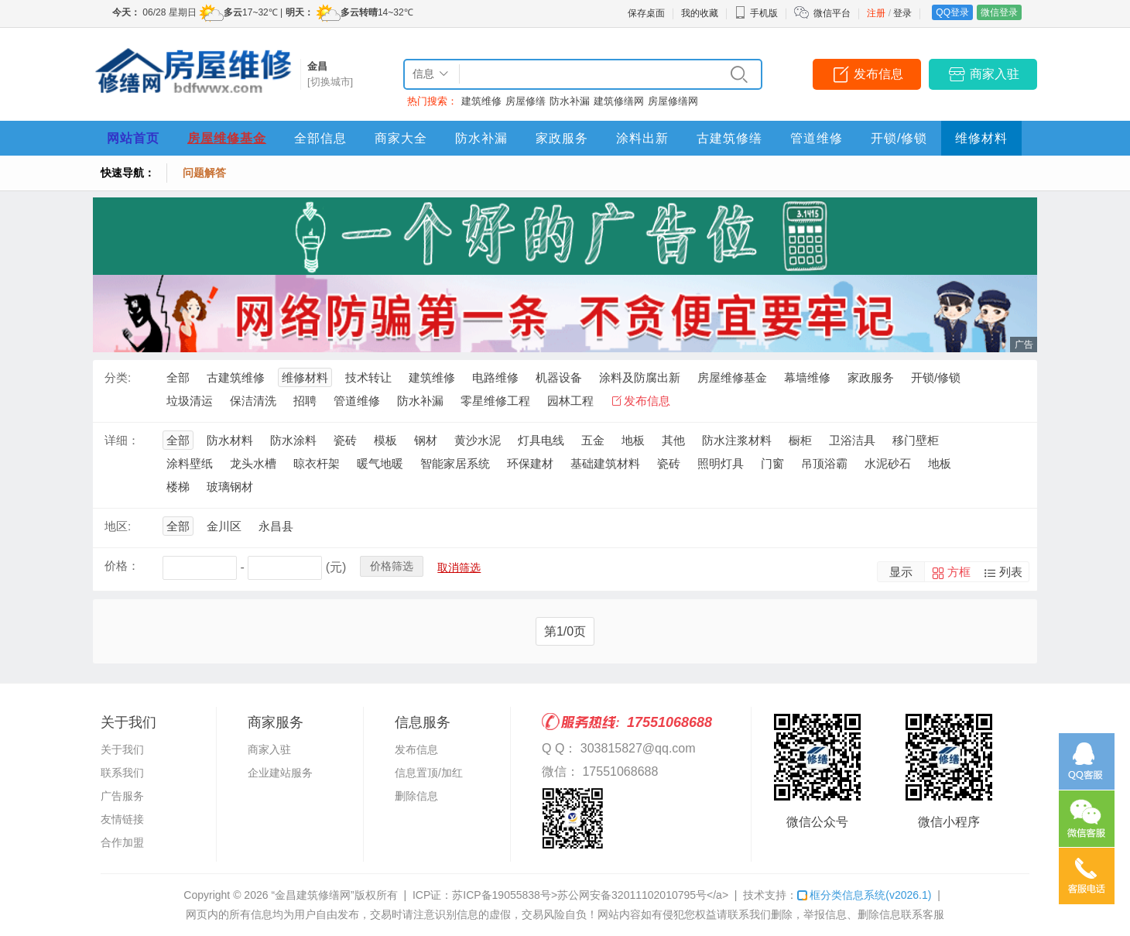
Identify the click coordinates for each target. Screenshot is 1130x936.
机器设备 (559, 377)
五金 (592, 440)
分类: (117, 377)
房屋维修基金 (226, 138)
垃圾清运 (189, 400)
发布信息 (878, 74)
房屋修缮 (525, 101)
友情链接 (122, 819)
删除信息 (416, 796)
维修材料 (981, 138)
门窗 (772, 463)
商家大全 (401, 138)
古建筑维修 (236, 377)
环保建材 (530, 463)
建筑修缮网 (619, 101)
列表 (1010, 571)
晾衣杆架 (316, 463)
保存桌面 (646, 13)
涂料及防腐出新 (639, 377)
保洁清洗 (253, 400)
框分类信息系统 (864, 895)
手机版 (756, 13)
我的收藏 (699, 13)
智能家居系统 (455, 463)
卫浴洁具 (852, 440)
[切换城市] (330, 81)
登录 (902, 13)
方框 (959, 571)
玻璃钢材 (230, 486)
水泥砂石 (888, 463)
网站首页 (133, 138)
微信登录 (999, 12)
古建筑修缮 (729, 138)
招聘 (305, 400)
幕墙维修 (807, 377)
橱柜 (800, 440)
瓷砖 (345, 440)
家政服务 (562, 138)
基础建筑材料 (605, 463)
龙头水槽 (253, 463)
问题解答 (204, 172)
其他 (673, 440)
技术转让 (368, 377)
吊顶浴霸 (824, 463)
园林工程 (570, 400)
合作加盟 (122, 842)
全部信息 (320, 138)
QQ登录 (952, 12)
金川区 (224, 526)
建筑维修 (481, 101)
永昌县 (276, 526)
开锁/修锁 (899, 138)
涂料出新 (642, 138)
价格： (121, 565)
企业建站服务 (280, 772)
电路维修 (495, 377)
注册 (876, 13)
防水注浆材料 (737, 440)
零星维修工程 (495, 400)
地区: (117, 526)
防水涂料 (293, 440)
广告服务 (122, 796)
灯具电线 (541, 440)
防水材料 (230, 440)
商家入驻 (994, 74)
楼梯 (178, 486)
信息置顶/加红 (429, 772)
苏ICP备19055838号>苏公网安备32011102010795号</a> (590, 895)
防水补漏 (570, 101)
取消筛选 (459, 567)
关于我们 (122, 749)
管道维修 (816, 138)
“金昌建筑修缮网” (312, 895)
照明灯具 (720, 463)
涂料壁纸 (189, 463)
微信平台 (832, 13)
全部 (178, 377)
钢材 (425, 440)
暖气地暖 (380, 463)
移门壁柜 (915, 440)
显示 (901, 571)
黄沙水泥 (477, 440)
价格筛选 (391, 566)
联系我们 (122, 772)
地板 (633, 440)
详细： (121, 440)
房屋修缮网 (673, 101)
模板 (385, 440)
